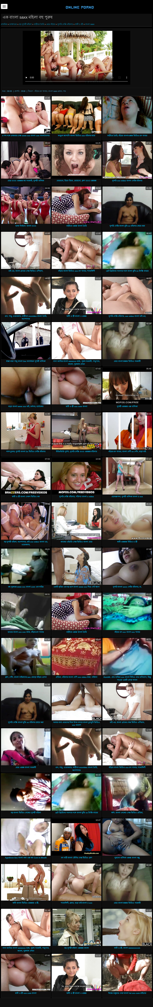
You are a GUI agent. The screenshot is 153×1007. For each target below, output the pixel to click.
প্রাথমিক (4, 24)
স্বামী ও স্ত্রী (79, 24)
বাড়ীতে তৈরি (39, 24)
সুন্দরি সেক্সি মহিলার (65, 24)
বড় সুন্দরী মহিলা (25, 24)
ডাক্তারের (13, 24)
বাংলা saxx (89, 24)
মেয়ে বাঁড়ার (50, 24)
